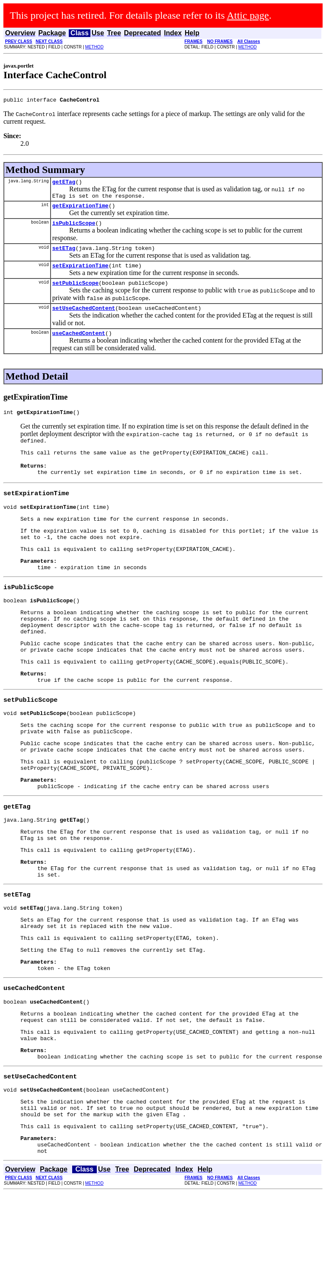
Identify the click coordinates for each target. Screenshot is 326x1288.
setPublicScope (75, 293)
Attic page (248, 15)
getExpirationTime (80, 210)
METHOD (94, 47)
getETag (64, 184)
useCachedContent (78, 345)
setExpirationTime (80, 274)
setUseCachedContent (83, 319)
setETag (64, 255)
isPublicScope (73, 229)
